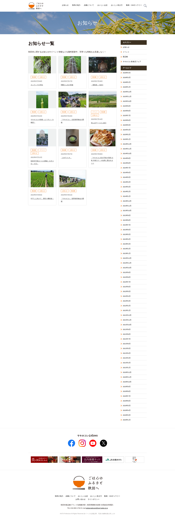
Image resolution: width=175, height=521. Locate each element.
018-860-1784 (76, 508)
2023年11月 (127, 206)
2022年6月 (127, 287)
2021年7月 (127, 339)
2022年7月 (127, 282)
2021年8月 (127, 334)
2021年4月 (127, 353)
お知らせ (65, 5)
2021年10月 (127, 325)
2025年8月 (127, 111)
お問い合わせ (80, 499)
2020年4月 (127, 410)
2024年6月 (127, 172)
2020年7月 (127, 396)
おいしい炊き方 (117, 5)
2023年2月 (127, 249)
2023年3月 (127, 244)
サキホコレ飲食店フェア (132, 61)
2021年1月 (127, 367)
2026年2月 (127, 82)
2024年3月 (127, 187)
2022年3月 (127, 301)
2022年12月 (127, 258)
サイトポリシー (93, 499)
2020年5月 (127, 405)
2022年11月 (127, 263)
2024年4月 (127, 182)
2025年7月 (127, 115)
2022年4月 (127, 296)
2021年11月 (127, 320)
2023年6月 (127, 230)
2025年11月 (127, 96)
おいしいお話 (102, 5)
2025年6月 (127, 120)
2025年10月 (127, 101)
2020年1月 (127, 420)
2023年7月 (127, 225)
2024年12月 (127, 144)
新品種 (125, 57)
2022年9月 (127, 272)
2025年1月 (127, 139)
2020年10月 (127, 382)
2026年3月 (127, 77)
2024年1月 (127, 196)
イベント (126, 52)
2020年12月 (127, 372)
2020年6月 (127, 401)
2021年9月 (127, 329)
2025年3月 (127, 130)
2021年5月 (127, 348)
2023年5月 (127, 234)
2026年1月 (127, 87)
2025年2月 (127, 134)
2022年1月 (127, 310)
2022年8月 (127, 277)
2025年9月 (127, 106)
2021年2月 (127, 363)
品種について (89, 5)
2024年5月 (127, 177)
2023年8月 (127, 220)
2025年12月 (127, 92)
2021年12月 (127, 315)
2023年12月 (127, 201)
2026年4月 (127, 73)
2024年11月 (127, 149)
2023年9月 (127, 215)
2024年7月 (127, 168)
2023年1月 (127, 253)
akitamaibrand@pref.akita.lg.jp (97, 508)
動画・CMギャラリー (134, 5)
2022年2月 (127, 306)
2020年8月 (127, 391)
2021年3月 (127, 358)
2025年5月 (127, 125)
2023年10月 (127, 210)
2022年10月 (127, 268)
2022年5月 (127, 291)
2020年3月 (127, 415)
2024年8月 (127, 163)
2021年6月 (127, 344)
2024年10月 (127, 153)
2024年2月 (127, 191)
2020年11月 (127, 377)
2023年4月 (127, 239)
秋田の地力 (76, 5)
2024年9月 (127, 158)
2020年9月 (127, 386)
